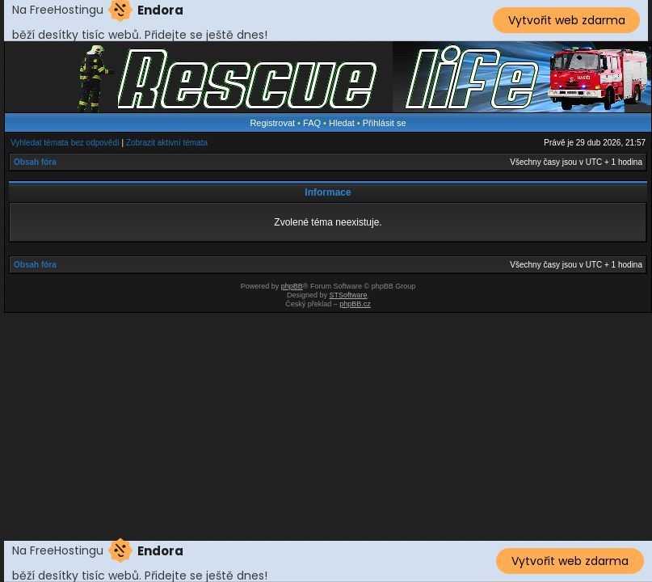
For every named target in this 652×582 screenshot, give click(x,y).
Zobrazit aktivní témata (167, 142)
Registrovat (272, 123)
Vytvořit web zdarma (566, 20)
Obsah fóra (35, 162)
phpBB (292, 286)
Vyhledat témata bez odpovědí (65, 142)
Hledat (342, 123)
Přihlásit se (384, 123)
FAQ (312, 123)
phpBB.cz (355, 304)
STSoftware (349, 295)
